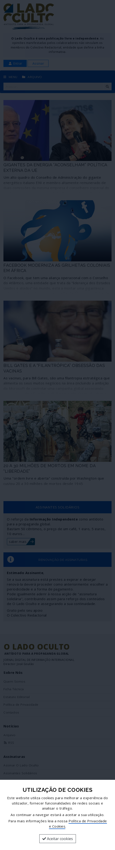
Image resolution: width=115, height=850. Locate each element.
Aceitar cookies (57, 838)
